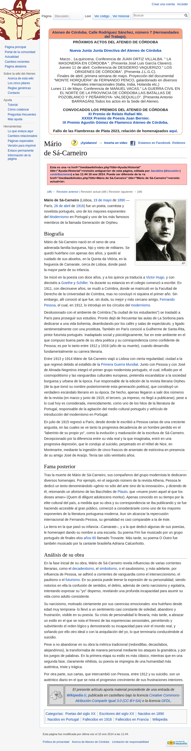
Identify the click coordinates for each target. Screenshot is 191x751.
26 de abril (62, 206)
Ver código (102, 16)
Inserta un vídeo (115, 143)
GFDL (166, 701)
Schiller (82, 283)
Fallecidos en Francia (132, 719)
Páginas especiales (20, 141)
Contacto (14, 93)
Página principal (15, 47)
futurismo (72, 580)
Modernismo (59, 217)
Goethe (67, 283)
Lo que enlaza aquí (20, 131)
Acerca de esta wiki (20, 78)
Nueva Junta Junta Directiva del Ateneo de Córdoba (115, 50)
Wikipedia (160, 719)
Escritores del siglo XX (116, 714)
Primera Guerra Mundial (119, 364)
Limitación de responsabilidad (130, 741)
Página (46, 16)
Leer (88, 16)
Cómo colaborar (18, 109)
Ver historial (121, 16)
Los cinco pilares (19, 83)
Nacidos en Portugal (63, 719)
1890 (121, 200)
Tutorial (13, 105)
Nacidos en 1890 (151, 714)
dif (49, 191)
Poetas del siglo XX (80, 714)
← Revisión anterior (65, 191)
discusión (172, 170)
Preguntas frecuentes (22, 114)
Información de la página (19, 157)
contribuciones (60, 174)
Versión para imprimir (22, 145)
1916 (80, 206)
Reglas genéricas (19, 88)
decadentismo (83, 569)
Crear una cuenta (163, 4)
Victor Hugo (155, 277)
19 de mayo (102, 200)
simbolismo (108, 569)
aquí (173, 131)
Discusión (61, 16)
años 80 (90, 538)
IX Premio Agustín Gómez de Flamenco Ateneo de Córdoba (115, 122)
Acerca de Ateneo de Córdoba (90, 741)
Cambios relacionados (22, 136)
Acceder (182, 4)
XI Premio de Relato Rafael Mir (115, 114)
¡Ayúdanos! (89, 143)
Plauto (123, 492)
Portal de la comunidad (20, 52)
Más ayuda (15, 119)
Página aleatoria (15, 66)
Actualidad (12, 56)
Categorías (54, 714)
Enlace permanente (21, 150)
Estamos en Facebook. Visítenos (161, 143)
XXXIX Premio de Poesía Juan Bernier (115, 118)
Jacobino (156, 170)
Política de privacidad (56, 741)
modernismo (140, 305)
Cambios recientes (17, 61)
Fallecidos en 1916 (97, 719)
